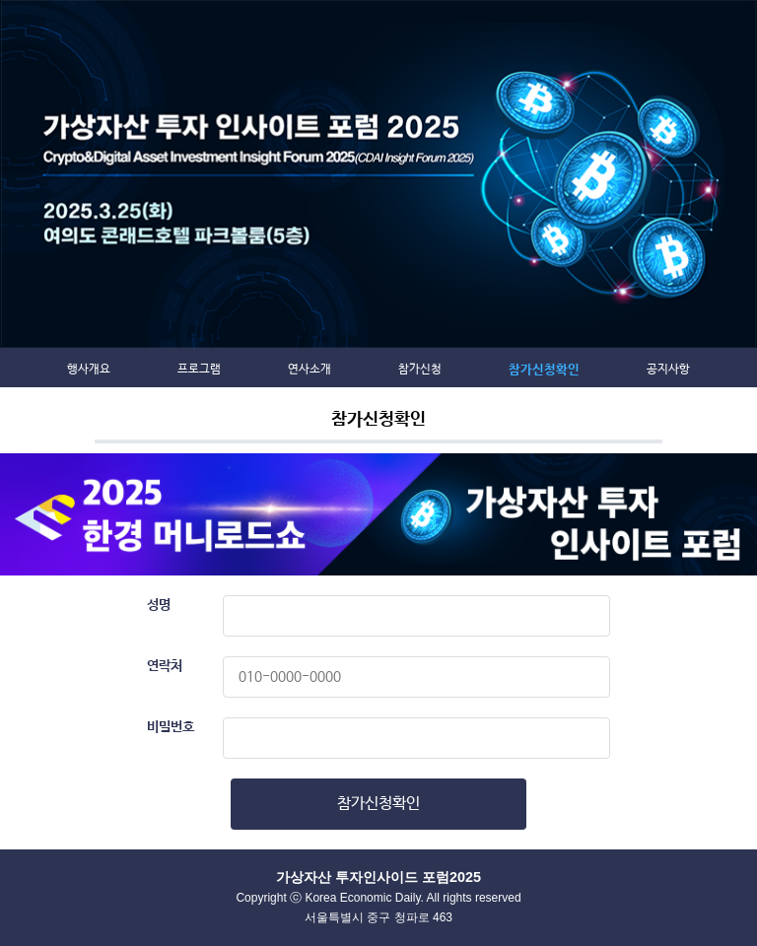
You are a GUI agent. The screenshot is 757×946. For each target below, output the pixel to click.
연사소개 (309, 369)
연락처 (164, 666)
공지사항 (668, 369)
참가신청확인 (544, 370)
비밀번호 (170, 727)
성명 (159, 605)
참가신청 (420, 369)
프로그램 (199, 369)
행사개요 (88, 369)
